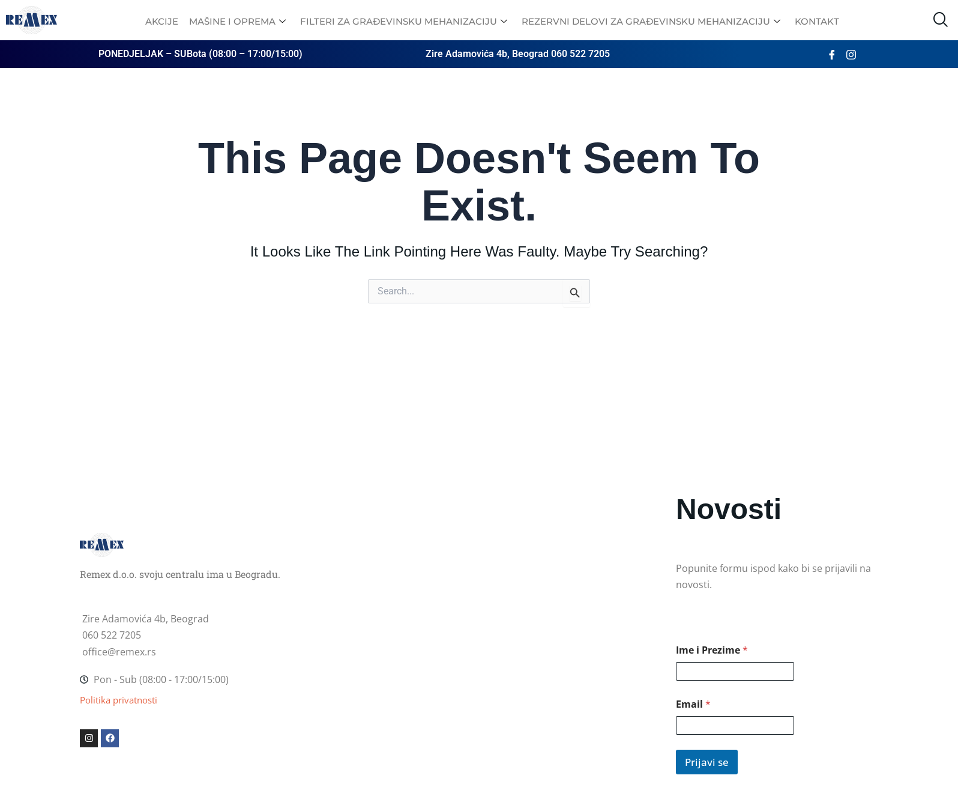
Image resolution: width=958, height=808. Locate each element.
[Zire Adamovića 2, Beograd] (479, 553)
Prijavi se (707, 762)
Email (693, 704)
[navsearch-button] (940, 20)
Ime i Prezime (712, 650)
